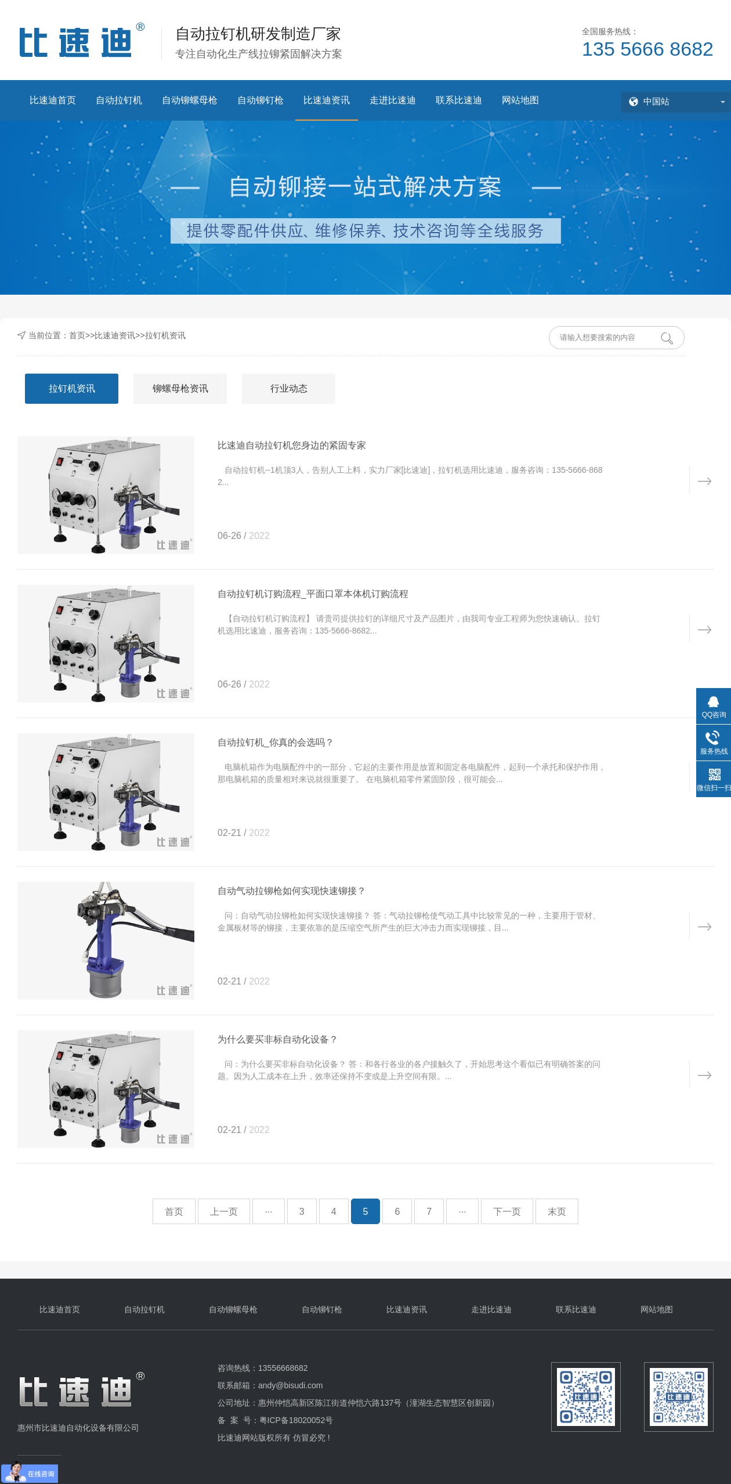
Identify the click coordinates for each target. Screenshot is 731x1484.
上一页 (224, 1212)
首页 (77, 335)
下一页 (507, 1212)
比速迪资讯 (326, 100)
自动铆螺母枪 (190, 100)
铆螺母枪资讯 (180, 388)
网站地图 (520, 100)
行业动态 (288, 388)
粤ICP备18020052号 (296, 1420)
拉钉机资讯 (165, 335)
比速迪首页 (53, 100)
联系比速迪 (459, 100)
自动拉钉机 (119, 100)
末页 (557, 1212)
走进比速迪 (393, 100)
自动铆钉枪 (260, 100)
